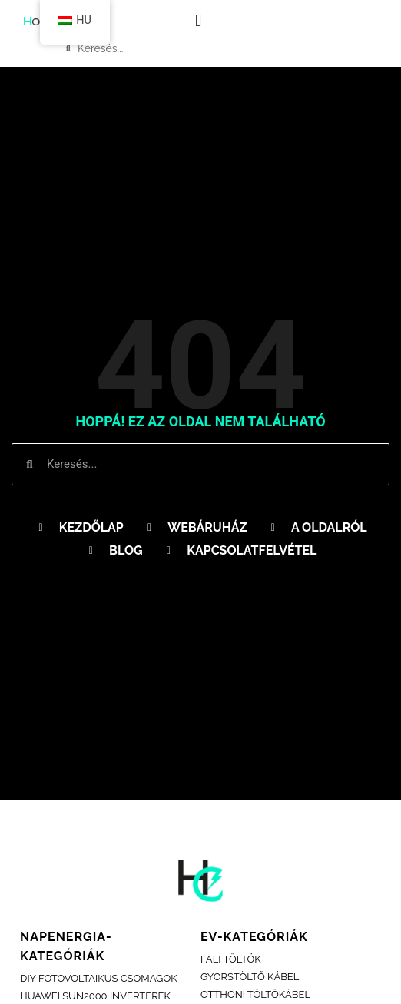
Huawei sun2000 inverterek (95, 996)
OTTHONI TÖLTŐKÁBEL (255, 994)
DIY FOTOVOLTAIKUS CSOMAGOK (98, 978)
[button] (198, 20)
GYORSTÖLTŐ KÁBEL (249, 976)
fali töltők (230, 959)
